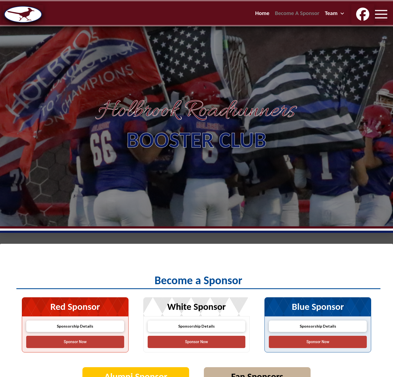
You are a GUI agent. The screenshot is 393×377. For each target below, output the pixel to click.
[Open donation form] (75, 342)
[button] (381, 14)
